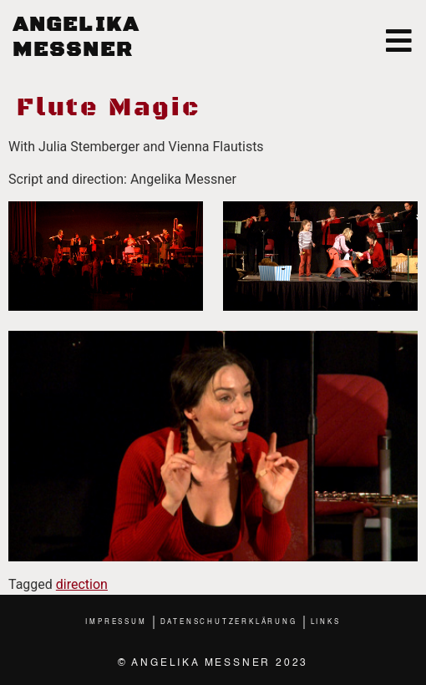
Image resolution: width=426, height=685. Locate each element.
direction (82, 584)
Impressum (115, 622)
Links (326, 622)
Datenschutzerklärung (228, 622)
